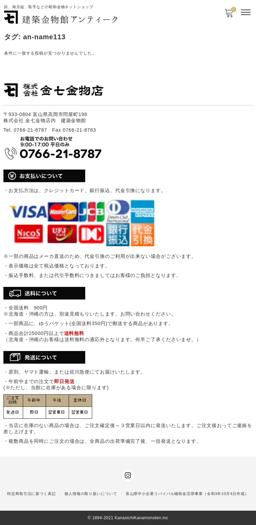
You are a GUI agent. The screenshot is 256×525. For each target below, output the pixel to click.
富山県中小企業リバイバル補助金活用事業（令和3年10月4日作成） (187, 494)
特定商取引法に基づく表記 (31, 494)
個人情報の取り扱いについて (90, 494)
